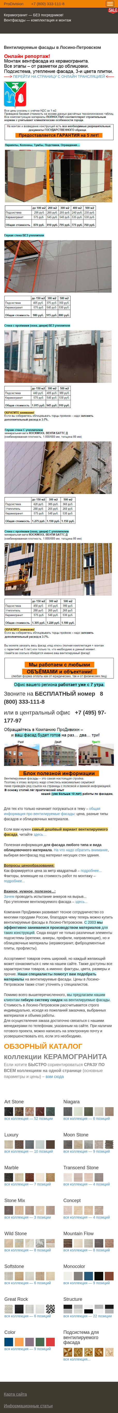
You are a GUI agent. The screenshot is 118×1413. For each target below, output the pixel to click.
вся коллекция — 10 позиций (28, 1151)
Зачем (9, 896)
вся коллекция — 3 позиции (27, 1217)
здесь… (40, 834)
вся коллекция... (77, 1359)
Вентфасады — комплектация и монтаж (37, 20)
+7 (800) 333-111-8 (48, 4)
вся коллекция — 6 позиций (87, 1118)
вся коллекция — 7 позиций (27, 1184)
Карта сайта (15, 1394)
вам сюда (55, 1076)
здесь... (81, 902)
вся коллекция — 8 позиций (27, 1250)
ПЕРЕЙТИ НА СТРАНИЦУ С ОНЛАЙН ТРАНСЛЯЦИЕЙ (59, 76)
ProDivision (13, 4)
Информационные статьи (28, 1406)
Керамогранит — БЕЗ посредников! (34, 15)
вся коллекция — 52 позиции (28, 1118)
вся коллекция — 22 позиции (88, 1316)
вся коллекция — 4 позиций (87, 1184)
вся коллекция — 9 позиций (87, 1151)
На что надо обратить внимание (81, 850)
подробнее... (91, 871)
